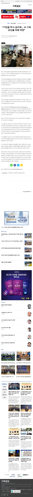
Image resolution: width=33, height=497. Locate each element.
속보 (3, 227)
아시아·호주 (13, 23)
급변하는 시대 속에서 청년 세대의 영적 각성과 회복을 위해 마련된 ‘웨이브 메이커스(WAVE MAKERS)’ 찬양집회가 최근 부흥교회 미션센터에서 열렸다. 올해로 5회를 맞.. (14, 399)
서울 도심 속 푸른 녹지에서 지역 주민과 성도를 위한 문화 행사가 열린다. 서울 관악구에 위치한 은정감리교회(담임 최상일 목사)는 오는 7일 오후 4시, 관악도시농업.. (26, 399)
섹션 (2, 1)
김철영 (2, 336)
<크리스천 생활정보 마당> (27, 191)
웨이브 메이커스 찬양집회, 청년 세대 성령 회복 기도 (14, 393)
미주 (25, 1)
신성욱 (2, 321)
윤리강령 (8, 491)
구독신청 (27, 1)
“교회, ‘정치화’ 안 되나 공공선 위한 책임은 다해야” (12, 241)
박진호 (2, 329)
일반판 (22, 1)
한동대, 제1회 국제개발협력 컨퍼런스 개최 (13, 227)
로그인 (31, 1)
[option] (8, 358)
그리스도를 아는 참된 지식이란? (8, 320)
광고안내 (7, 489)
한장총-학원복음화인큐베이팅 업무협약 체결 (10, 248)
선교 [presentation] (4, 392)
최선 (2, 344)
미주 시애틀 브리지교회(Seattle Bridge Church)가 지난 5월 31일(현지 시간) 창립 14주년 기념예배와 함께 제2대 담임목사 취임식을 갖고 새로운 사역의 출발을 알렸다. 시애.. (14, 467)
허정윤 (2, 306)
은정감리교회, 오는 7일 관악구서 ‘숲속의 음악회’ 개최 (26, 393)
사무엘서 (3, 314)
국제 (8, 23)
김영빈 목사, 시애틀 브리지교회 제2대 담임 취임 (14, 460)
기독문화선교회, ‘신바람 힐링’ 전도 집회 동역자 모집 (26, 460)
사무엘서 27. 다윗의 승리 (6, 312)
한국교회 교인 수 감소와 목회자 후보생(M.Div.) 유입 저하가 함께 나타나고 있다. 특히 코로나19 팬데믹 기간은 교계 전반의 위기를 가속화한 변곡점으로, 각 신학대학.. (26, 445)
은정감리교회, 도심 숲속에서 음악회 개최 (14, 437)
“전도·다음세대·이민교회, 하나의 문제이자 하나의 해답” (26, 415)
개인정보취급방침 (22, 489)
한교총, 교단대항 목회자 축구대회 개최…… (8, 362)
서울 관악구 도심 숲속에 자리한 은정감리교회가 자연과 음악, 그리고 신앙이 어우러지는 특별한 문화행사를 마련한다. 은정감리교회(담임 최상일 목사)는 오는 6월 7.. (14, 443)
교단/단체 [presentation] (4, 389)
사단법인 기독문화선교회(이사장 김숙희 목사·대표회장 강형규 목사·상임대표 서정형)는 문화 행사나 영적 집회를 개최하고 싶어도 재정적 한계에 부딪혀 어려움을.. (26, 466)
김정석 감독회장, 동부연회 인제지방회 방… (23, 362)
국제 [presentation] (4, 397)
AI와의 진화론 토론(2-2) (6, 305)
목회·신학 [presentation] (4, 394)
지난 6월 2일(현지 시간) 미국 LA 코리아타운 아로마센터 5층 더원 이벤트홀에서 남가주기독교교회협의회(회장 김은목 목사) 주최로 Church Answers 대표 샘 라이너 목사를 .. (26, 422)
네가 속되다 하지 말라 (6, 327)
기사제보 (16, 489)
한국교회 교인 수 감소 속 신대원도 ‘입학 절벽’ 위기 (26, 438)
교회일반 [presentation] (4, 386)
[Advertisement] (16, 202)
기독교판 (18, 1)
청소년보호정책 (29, 489)
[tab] (4, 386)
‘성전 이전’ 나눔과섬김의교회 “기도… (7, 376)
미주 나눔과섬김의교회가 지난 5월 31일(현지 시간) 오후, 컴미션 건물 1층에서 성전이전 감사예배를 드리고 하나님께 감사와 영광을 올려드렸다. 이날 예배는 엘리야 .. (14, 423)
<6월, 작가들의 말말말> (6, 262)
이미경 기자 (7, 36)
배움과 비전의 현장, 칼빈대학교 (8, 343)
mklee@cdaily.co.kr (13, 36)
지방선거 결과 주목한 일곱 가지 (8, 335)
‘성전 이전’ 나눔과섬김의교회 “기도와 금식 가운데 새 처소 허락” (14, 416)
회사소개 (2, 489)
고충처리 (3, 491)
